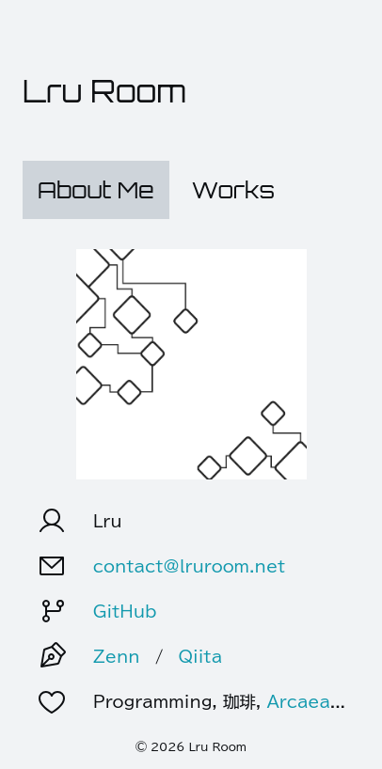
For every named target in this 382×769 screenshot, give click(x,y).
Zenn (116, 656)
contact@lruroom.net (189, 565)
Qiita (200, 656)
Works (233, 190)
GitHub (125, 611)
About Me (96, 190)
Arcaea (298, 701)
